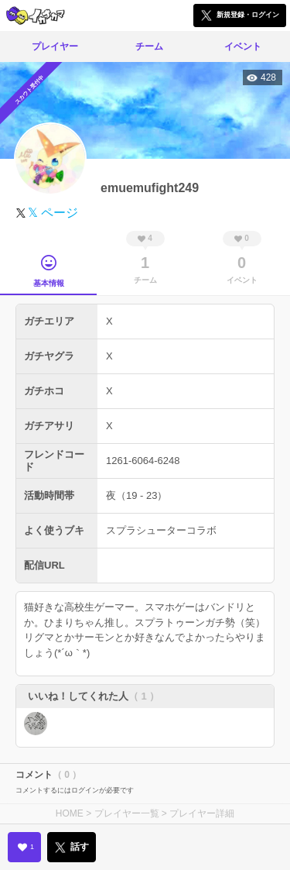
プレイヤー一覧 (126, 813)
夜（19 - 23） (136, 495)
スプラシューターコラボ (161, 530)
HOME (70, 813)
